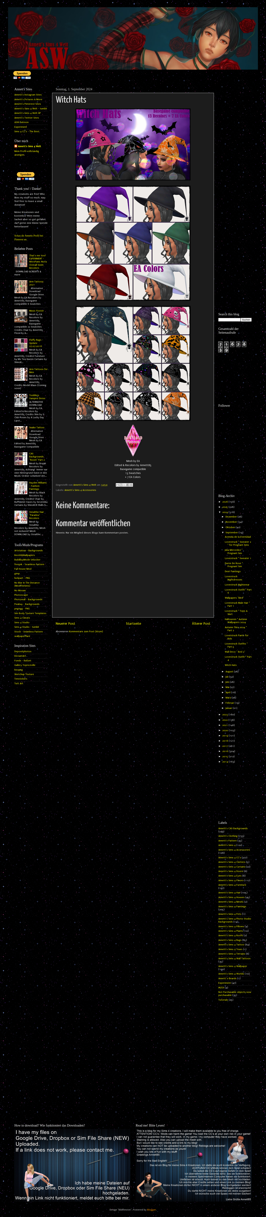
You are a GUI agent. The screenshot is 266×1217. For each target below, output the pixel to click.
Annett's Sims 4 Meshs (231, 901)
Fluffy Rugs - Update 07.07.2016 (36, 343)
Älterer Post (201, 624)
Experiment (20, 127)
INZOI (221, 987)
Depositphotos (22, 651)
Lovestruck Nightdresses (233, 578)
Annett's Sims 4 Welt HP (27, 113)
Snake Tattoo (36, 427)
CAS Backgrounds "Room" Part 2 (37, 456)
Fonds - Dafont (22, 660)
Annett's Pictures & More (28, 99)
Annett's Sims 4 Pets (229, 914)
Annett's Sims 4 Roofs (230, 935)
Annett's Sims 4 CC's (229, 857)
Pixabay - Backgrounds (27, 604)
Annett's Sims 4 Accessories (80, 490)
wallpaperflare (22, 636)
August (230, 671)
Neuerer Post (65, 624)
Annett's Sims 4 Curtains (231, 866)
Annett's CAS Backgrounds (233, 828)
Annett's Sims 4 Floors (231, 880)
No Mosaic (20, 590)
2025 (225, 507)
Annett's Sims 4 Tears (230, 949)
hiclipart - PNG (22, 578)
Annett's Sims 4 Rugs (230, 940)
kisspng (18, 669)
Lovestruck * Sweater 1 (238, 558)
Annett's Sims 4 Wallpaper (232, 966)
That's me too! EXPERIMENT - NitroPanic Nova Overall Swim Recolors (38, 261)
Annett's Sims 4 (227, 845)
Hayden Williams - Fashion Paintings (38, 486)
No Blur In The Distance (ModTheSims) (27, 584)
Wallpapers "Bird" (234, 597)
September (232, 532)
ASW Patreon (21, 122)
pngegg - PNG (22, 608)
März (229, 697)
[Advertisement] (235, 140)
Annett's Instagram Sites (28, 94)
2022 (225, 720)
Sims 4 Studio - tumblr (26, 627)
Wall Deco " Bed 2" (235, 651)
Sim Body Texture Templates (30, 613)
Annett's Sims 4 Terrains (231, 953)
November (232, 522)
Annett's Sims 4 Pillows (231, 926)
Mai (228, 687)
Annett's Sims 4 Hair (229, 892)
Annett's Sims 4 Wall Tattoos (234, 958)
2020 (225, 730)
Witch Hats (231, 665)
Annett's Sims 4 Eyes (230, 875)
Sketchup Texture (24, 674)
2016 (225, 751)
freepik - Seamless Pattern (29, 564)
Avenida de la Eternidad (238, 536)
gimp (17, 573)
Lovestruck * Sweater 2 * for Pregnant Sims (238, 543)
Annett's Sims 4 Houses (231, 897)
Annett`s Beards (227, 978)
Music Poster (36, 310)
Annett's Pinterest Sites (27, 104)
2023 (225, 714)
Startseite (133, 624)
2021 (225, 725)
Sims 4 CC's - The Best (26, 131)
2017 (225, 746)
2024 (225, 512)
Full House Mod (22, 568)
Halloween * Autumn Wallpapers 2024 (236, 621)
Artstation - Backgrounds (28, 550)
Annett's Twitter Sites (26, 117)
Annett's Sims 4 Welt (29, 146)
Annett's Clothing (228, 836)
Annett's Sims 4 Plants (230, 931)
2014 (225, 761)
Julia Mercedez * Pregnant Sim (233, 552)
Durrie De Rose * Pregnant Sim (234, 565)
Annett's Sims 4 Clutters (231, 862)
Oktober (231, 527)
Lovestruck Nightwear (237, 584)
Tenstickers (20, 678)
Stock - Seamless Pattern (28, 631)
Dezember (232, 516)
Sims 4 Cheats (22, 617)
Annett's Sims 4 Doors (230, 871)
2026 (225, 501)
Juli (227, 676)
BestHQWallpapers (24, 555)
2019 (225, 735)
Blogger (151, 1209)
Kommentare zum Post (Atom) (86, 631)
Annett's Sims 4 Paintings (232, 906)
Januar (229, 708)
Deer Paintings (233, 571)
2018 (225, 740)
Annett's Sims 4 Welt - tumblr (30, 108)
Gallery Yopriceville (24, 665)
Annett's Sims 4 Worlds (231, 973)
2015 (225, 756)
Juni (228, 682)
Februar (230, 702)
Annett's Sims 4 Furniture (232, 885)
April (228, 692)
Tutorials (223, 999)
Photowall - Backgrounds (28, 599)
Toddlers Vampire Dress (37, 397)
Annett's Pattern (227, 840)
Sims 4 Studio (21, 622)
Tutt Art (18, 683)
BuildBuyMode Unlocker (27, 559)
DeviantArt (20, 656)
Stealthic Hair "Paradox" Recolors (36, 515)
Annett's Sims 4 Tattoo (231, 944)
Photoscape (21, 595)
